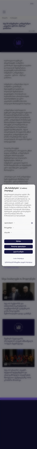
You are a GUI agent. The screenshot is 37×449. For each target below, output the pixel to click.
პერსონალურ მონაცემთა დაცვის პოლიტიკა (18, 262)
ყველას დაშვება (18, 251)
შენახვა (18, 241)
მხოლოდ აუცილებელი (18, 246)
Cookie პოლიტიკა (18, 258)
